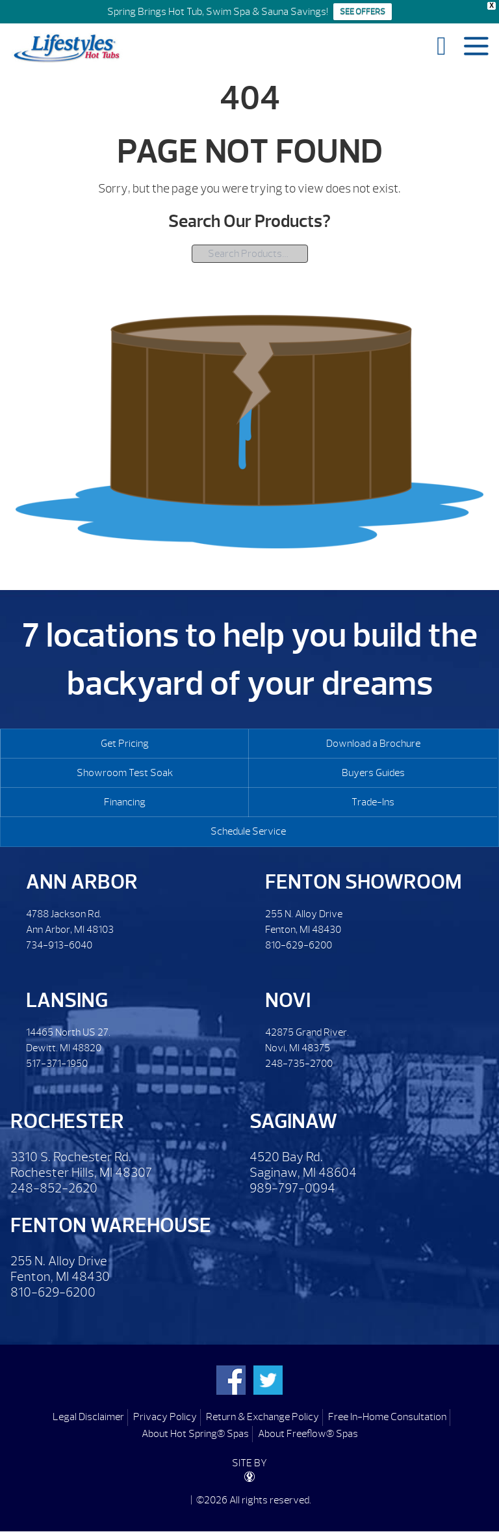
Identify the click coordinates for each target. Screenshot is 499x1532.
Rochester (67, 1121)
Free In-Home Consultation (387, 1416)
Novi (288, 1000)
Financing (125, 802)
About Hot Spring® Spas (195, 1433)
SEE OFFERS (362, 12)
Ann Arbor (82, 881)
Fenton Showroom (363, 881)
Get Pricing (125, 743)
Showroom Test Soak (125, 772)
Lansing (67, 1000)
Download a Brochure (373, 743)
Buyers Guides (373, 772)
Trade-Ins (373, 802)
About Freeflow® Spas (308, 1433)
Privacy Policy (165, 1416)
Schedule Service (248, 831)
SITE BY (249, 1469)
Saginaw (293, 1121)
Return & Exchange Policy (262, 1416)
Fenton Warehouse (110, 1225)
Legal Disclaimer (88, 1416)
